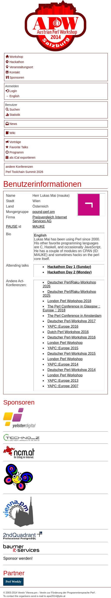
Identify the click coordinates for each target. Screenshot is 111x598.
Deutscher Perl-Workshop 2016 (72, 337)
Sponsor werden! (18, 558)
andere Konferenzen (19, 166)
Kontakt (13, 72)
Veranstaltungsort (19, 67)
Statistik (13, 114)
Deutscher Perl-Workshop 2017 (72, 321)
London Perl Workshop (65, 343)
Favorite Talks (17, 147)
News (11, 124)
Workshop (14, 56)
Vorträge (13, 142)
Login (11, 91)
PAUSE (11, 226)
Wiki (10, 133)
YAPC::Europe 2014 (63, 364)
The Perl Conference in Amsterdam (74, 316)
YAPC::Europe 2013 (63, 380)
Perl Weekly (13, 581)
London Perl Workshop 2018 (69, 301)
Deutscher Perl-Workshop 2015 (72, 353)
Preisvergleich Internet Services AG (50, 219)
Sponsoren (15, 77)
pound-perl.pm (44, 212)
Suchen (13, 109)
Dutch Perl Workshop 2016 (68, 332)
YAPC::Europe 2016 (63, 326)
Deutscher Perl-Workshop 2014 (72, 370)
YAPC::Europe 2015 (63, 348)
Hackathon (15, 62)
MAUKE (39, 226)
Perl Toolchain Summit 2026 (24, 172)
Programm (15, 152)
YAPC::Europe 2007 (63, 386)
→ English (12, 96)
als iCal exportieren (20, 157)
